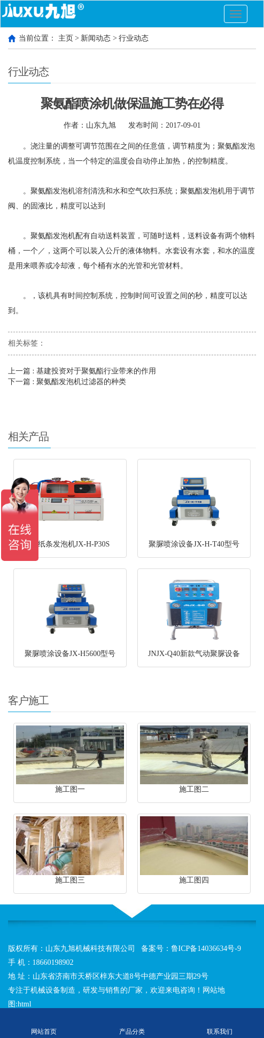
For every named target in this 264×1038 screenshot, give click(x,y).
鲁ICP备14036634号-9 (206, 949)
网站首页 (44, 1023)
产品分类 (132, 1023)
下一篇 (67, 382)
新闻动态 (96, 38)
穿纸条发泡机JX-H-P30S (70, 544)
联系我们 (220, 1023)
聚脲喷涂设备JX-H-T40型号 (194, 544)
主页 (65, 38)
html (25, 1004)
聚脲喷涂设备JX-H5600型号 (70, 654)
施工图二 (194, 789)
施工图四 (194, 880)
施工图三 (70, 880)
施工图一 (70, 789)
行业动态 (134, 38)
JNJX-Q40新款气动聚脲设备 (194, 654)
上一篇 (82, 371)
